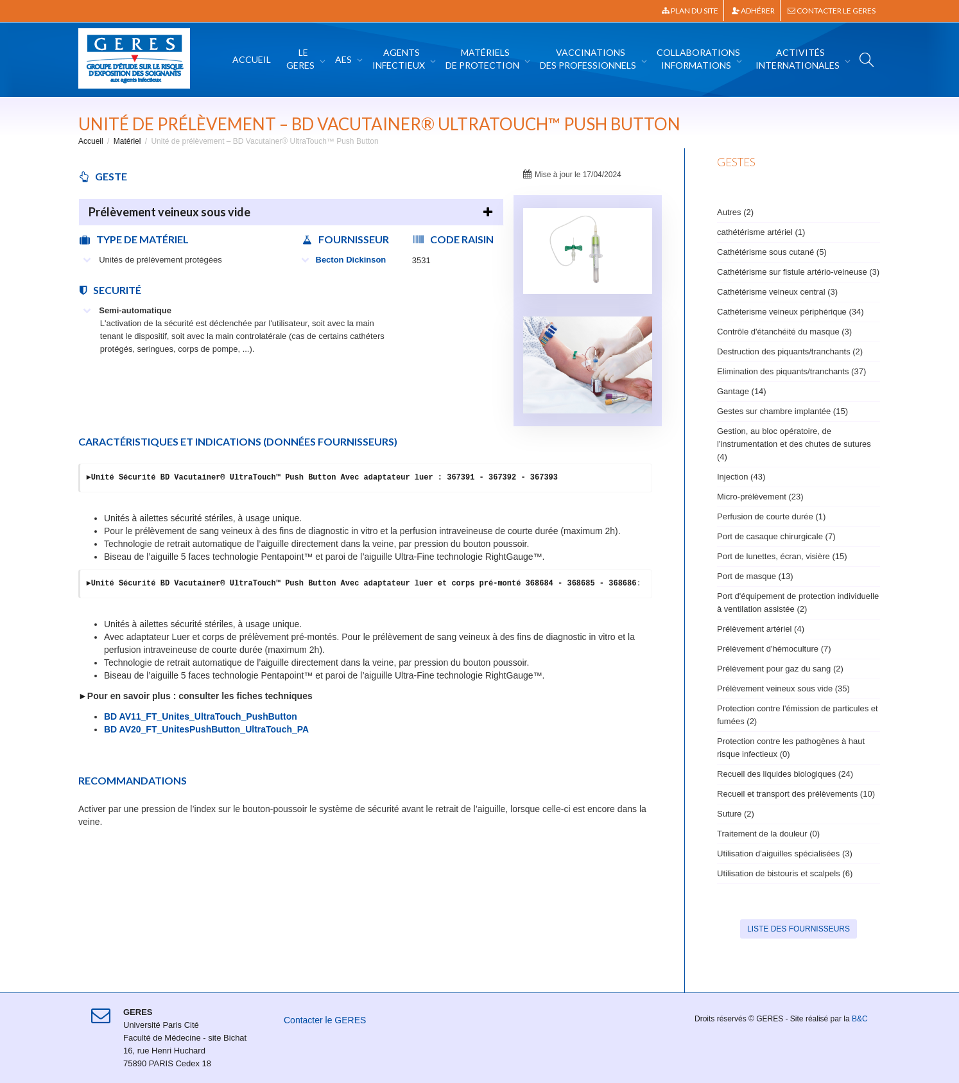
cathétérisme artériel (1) (761, 232)
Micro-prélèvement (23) (760, 496)
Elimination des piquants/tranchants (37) (791, 371)
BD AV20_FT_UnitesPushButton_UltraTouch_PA (206, 729)
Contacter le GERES (832, 10)
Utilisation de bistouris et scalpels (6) (784, 873)
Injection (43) (741, 476)
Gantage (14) (741, 391)
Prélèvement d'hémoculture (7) (774, 649)
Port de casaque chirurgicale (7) (776, 536)
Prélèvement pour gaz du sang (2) (780, 668)
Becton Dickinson (343, 259)
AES (344, 59)
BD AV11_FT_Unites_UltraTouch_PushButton (200, 716)
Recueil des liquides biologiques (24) (785, 774)
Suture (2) (735, 814)
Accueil (251, 59)
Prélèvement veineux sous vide (169, 212)
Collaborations (698, 59)
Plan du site (690, 10)
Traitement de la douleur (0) (768, 833)
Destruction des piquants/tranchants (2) (790, 351)
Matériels (483, 59)
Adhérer (753, 10)
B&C (860, 1018)
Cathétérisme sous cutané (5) (772, 252)
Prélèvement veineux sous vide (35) (783, 688)
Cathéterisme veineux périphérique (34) (790, 311)
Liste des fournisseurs (798, 928)
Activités (799, 59)
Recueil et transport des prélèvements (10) (796, 794)
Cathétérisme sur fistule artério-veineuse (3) (798, 272)
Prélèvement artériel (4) (760, 629)
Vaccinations (589, 59)
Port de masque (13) (755, 576)
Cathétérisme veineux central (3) (777, 292)
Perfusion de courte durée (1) (771, 516)
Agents (399, 59)
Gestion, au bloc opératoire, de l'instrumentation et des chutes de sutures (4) (794, 444)
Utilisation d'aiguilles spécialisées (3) (784, 853)
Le (301, 59)
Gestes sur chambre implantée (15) (782, 411)
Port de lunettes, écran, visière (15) (782, 556)
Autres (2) (735, 212)
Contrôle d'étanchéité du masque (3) (784, 331)
